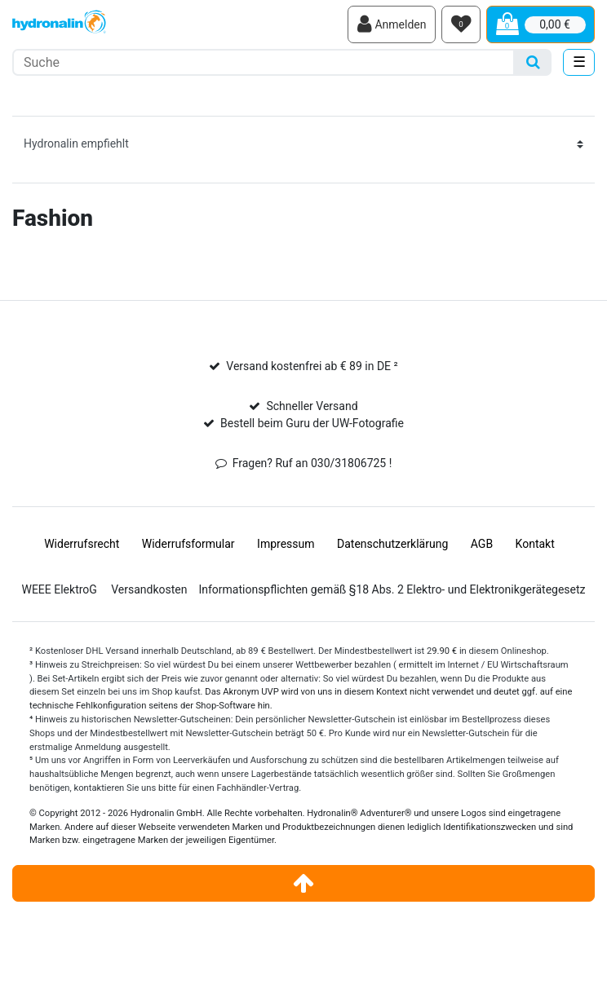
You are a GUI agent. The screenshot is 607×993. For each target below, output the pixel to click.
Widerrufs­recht (81, 543)
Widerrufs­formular (188, 543)
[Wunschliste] (461, 24)
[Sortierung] (303, 144)
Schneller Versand (311, 406)
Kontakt (535, 543)
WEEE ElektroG (58, 589)
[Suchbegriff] (263, 62)
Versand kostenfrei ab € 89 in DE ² (311, 366)
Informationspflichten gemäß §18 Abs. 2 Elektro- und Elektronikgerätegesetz (391, 589)
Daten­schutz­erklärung (392, 543)
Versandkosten (149, 589)
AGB (482, 543)
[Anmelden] (392, 24)
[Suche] (533, 62)
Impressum (285, 543)
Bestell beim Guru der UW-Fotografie (312, 423)
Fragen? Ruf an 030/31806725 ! (312, 463)
